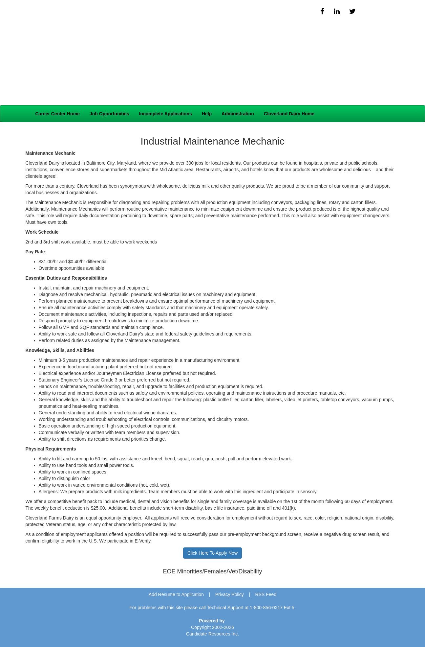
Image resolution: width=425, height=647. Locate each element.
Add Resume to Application (176, 594)
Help (207, 113)
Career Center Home (57, 113)
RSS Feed (266, 594)
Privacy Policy (229, 594)
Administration (238, 113)
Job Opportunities (109, 113)
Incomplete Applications (165, 113)
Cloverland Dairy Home (289, 113)
